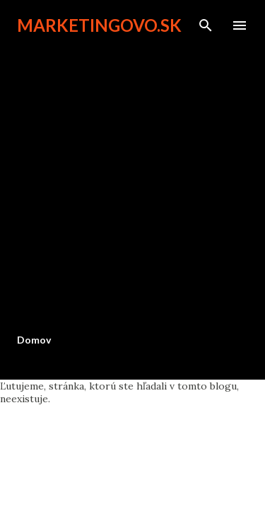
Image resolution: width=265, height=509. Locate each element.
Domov (34, 340)
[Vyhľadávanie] (205, 25)
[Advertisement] (132, 183)
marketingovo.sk (99, 25)
